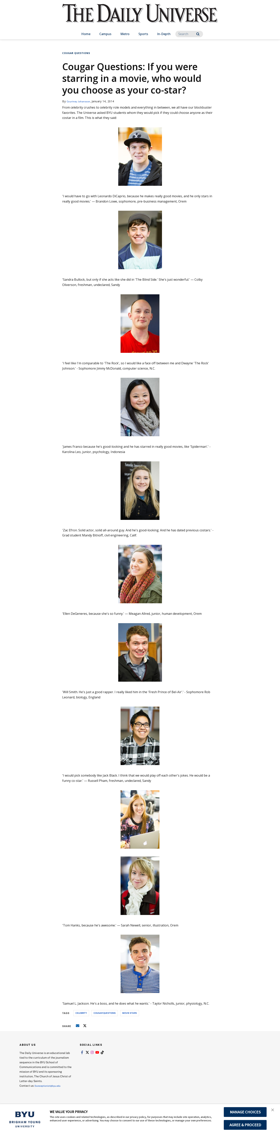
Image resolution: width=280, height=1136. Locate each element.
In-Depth (164, 34)
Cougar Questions (76, 53)
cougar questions (105, 1013)
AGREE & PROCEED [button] (245, 1125)
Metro (125, 34)
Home (85, 34)
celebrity (81, 1013)
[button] (273, 1111)
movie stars (129, 1013)
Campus (105, 34)
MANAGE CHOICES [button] (245, 1112)
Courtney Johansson (80, 101)
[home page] (140, 17)
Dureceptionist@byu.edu (50, 1085)
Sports (143, 34)
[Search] (189, 34)
